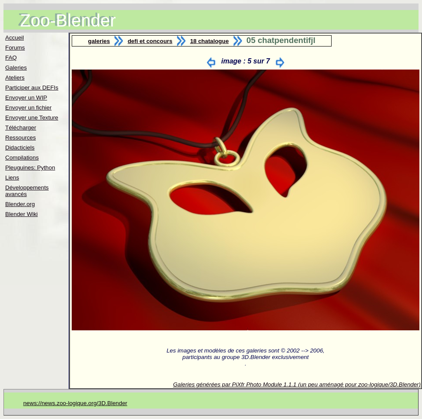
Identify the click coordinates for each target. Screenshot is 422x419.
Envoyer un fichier (28, 107)
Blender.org (20, 204)
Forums (15, 47)
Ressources (20, 137)
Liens (12, 177)
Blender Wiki (21, 214)
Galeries (16, 67)
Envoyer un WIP (26, 97)
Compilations (22, 157)
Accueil (14, 37)
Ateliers (14, 77)
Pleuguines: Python (30, 167)
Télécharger (20, 127)
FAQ (11, 57)
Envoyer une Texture (31, 117)
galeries (99, 41)
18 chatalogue (209, 41)
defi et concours (150, 41)
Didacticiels (19, 147)
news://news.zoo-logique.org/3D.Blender (75, 403)
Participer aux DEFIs (31, 87)
